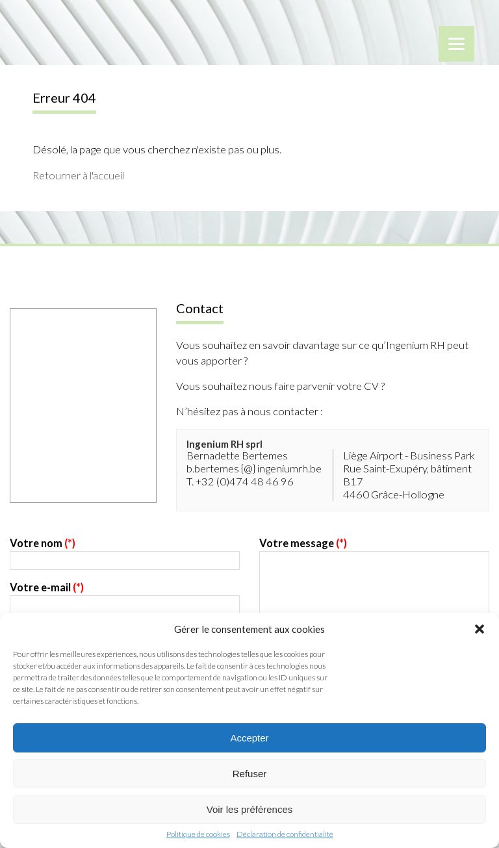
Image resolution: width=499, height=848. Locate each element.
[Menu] (456, 44)
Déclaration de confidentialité (285, 834)
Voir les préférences (250, 809)
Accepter (249, 737)
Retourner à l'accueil (78, 175)
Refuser (250, 773)
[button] (479, 629)
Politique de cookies (198, 834)
